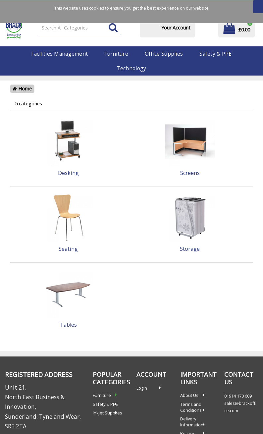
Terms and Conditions (191, 407)
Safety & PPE (215, 53)
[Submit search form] (113, 28)
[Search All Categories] (79, 28)
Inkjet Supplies (107, 413)
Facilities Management (59, 53)
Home (22, 88)
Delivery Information (191, 422)
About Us (189, 395)
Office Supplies (164, 53)
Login (141, 388)
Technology (131, 68)
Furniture (116, 53)
